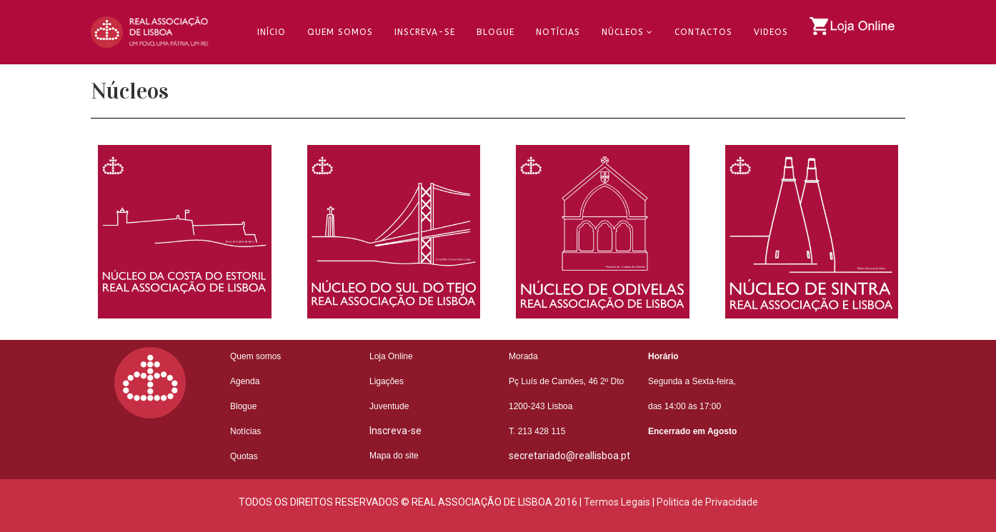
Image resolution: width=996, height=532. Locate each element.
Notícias (558, 32)
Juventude (389, 406)
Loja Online (391, 356)
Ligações (386, 381)
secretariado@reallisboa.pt (569, 455)
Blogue (495, 32)
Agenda (244, 381)
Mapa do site (394, 456)
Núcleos (623, 32)
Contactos (703, 32)
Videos (771, 32)
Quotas (244, 456)
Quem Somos (340, 32)
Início (271, 32)
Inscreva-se (424, 32)
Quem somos (255, 356)
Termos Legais (617, 502)
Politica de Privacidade (707, 502)
